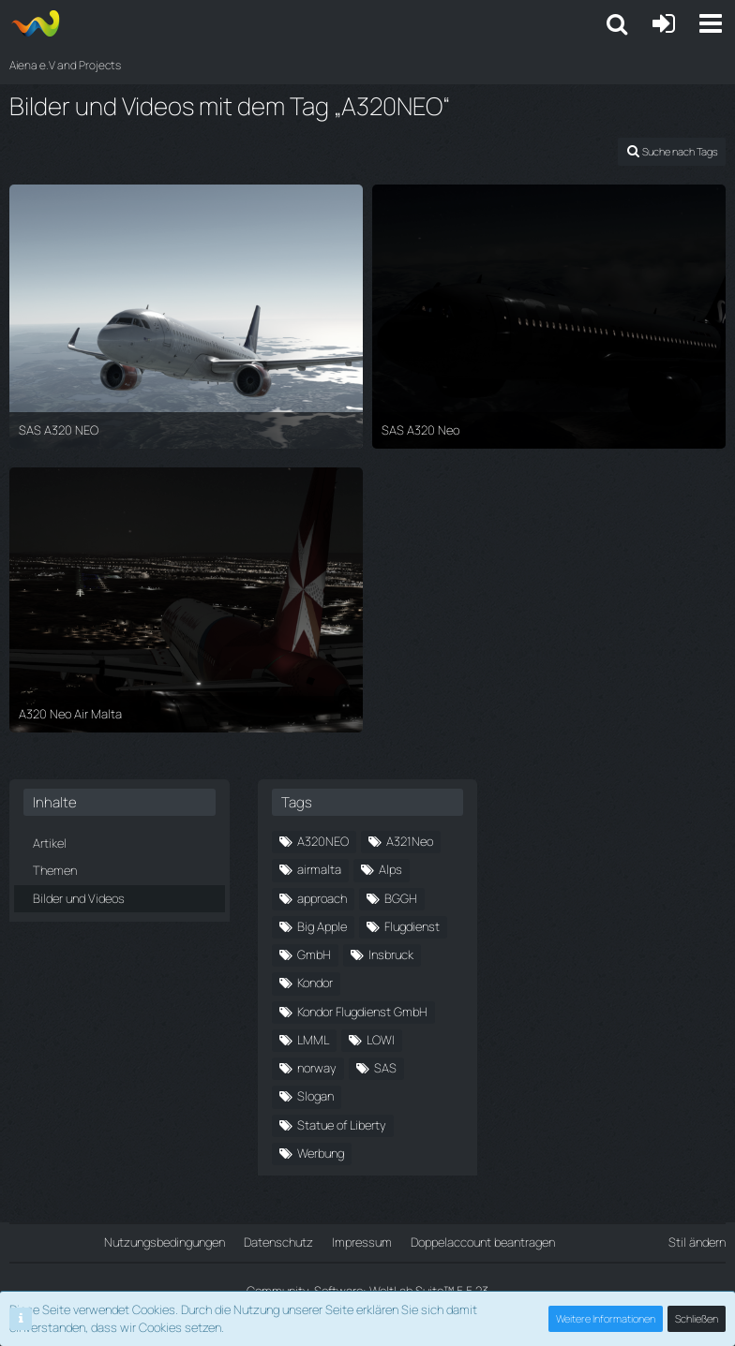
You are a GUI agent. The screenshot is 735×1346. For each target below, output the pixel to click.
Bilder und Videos (79, 898)
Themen (55, 870)
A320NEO (323, 841)
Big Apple (322, 926)
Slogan (315, 1095)
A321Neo (409, 841)
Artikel (50, 843)
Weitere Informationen (605, 1318)
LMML (313, 1039)
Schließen (696, 1318)
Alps (390, 869)
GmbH (314, 954)
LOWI (381, 1039)
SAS (385, 1067)
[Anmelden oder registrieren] (663, 23)
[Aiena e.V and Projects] (35, 23)
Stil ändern (697, 1242)
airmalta (319, 869)
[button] (710, 23)
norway (317, 1067)
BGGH (400, 898)
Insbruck (390, 954)
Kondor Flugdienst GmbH (362, 1011)
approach (322, 898)
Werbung (320, 1153)
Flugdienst (412, 926)
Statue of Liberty (341, 1125)
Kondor (315, 982)
